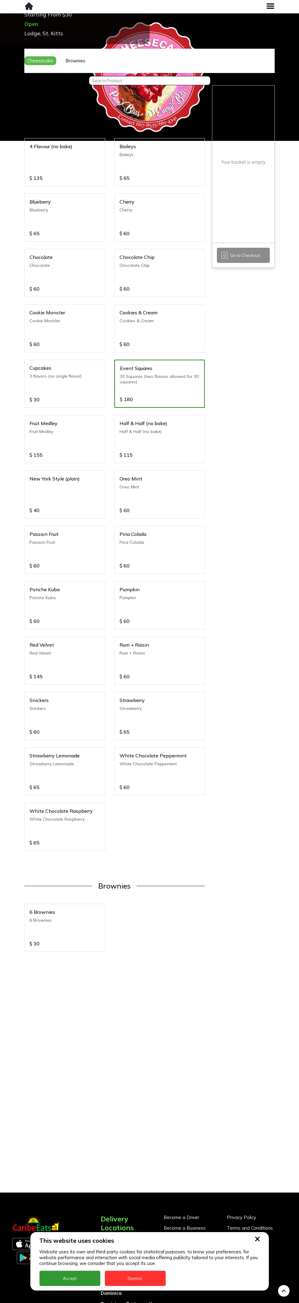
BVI (105, 1202)
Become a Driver (181, 1158)
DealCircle (112, 1223)
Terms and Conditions (250, 1169)
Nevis (107, 1298)
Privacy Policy (241, 1158)
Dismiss (135, 1278)
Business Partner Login (188, 1185)
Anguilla (110, 1180)
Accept (70, 1278)
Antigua (110, 1191)
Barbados (112, 1212)
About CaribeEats (246, 1179)
